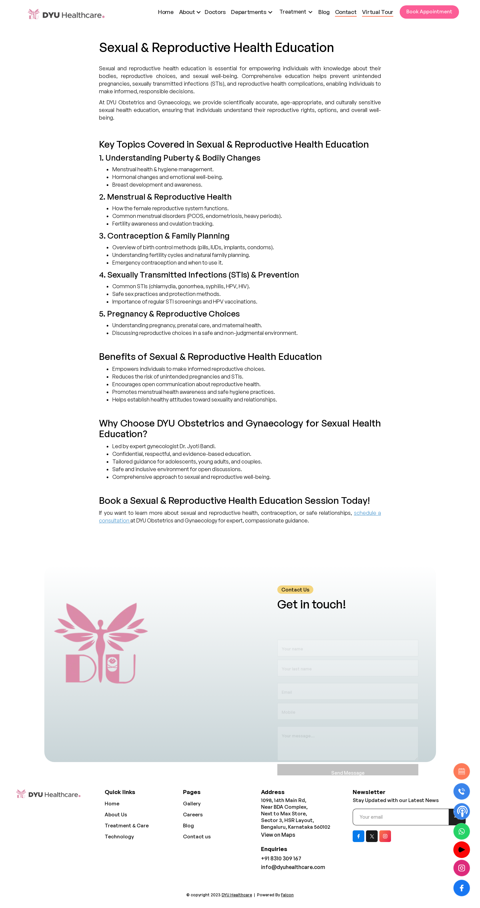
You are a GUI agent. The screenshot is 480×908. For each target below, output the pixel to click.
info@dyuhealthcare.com (293, 867)
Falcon (287, 894)
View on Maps (278, 834)
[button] (192, 12)
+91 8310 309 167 (281, 858)
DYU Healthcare (237, 894)
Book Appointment (429, 11)
